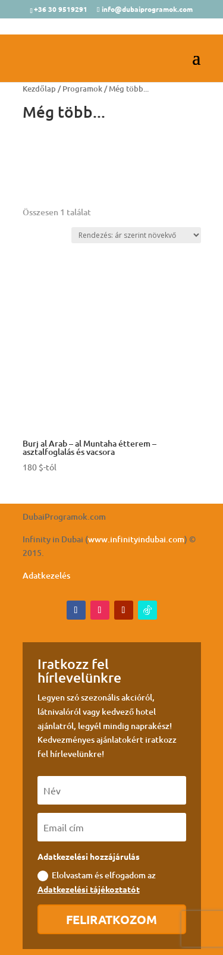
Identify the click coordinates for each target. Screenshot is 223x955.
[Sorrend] (136, 235)
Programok (82, 88)
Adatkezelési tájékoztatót (88, 889)
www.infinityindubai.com (136, 539)
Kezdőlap (39, 88)
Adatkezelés (46, 575)
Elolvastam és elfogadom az (96, 881)
